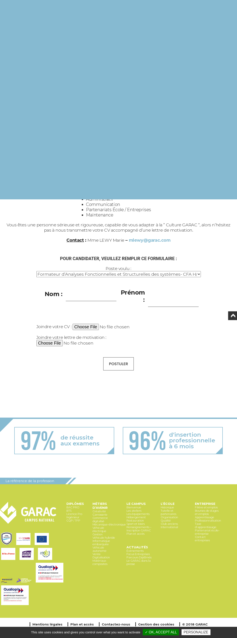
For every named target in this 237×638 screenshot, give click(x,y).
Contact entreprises (202, 538)
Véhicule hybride (104, 537)
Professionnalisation (208, 520)
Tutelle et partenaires (168, 512)
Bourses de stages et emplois (207, 512)
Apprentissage (204, 517)
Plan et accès (135, 533)
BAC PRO (72, 507)
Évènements (135, 550)
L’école (168, 504)
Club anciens (169, 523)
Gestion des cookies (156, 624)
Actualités (137, 547)
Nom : (53, 294)
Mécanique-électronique (109, 524)
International (169, 527)
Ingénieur (72, 517)
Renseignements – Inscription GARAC (139, 528)
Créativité (99, 511)
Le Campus (136, 504)
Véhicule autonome (100, 549)
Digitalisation (101, 557)
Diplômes (75, 504)
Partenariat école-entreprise (207, 532)
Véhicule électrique (99, 529)
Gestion (98, 534)
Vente (97, 554)
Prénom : (133, 296)
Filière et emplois (206, 507)
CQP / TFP (73, 520)
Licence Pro (74, 514)
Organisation (169, 517)
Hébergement (136, 517)
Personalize (196, 632)
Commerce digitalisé (100, 519)
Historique (167, 507)
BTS (69, 510)
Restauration (135, 520)
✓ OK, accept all (161, 632)
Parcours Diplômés (139, 557)
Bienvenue (134, 507)
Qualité (166, 520)
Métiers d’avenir (100, 506)
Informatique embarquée (101, 542)
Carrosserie (100, 514)
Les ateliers (134, 510)
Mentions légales (47, 624)
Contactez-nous (116, 624)
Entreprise (205, 504)
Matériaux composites (100, 562)
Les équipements (138, 514)
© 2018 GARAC (195, 624)
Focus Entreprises (138, 554)
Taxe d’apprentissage (205, 525)
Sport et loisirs (136, 523)
